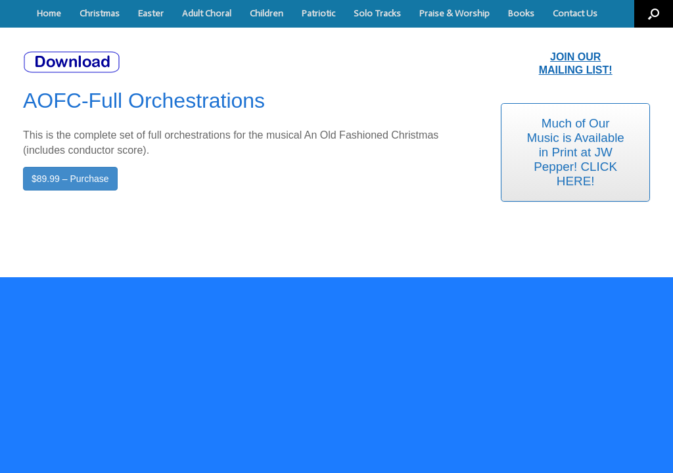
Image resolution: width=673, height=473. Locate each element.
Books (521, 13)
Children (266, 13)
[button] (653, 14)
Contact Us (575, 13)
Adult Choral (206, 13)
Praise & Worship (454, 13)
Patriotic (318, 13)
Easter (151, 13)
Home (49, 13)
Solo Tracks (377, 13)
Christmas (100, 13)
